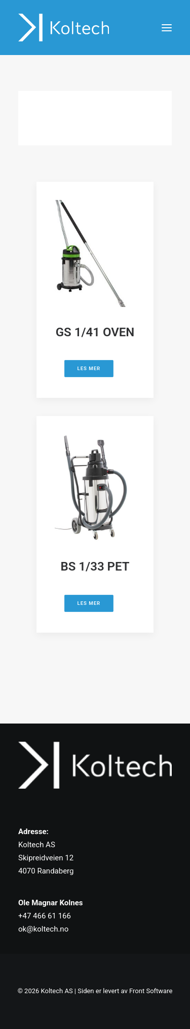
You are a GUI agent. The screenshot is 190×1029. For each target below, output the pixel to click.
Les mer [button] (89, 369)
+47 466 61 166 (44, 915)
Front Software (150, 991)
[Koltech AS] (63, 27)
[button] (166, 27)
